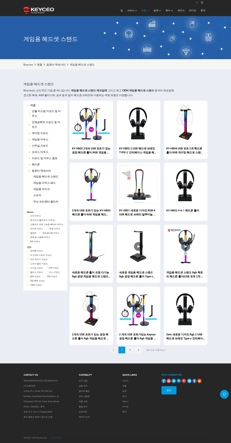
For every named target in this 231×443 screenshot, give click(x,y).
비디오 (125, 407)
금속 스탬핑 (84, 396)
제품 (39, 64)
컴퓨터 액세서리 (56, 64)
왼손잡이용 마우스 (51, 233)
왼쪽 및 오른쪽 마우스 (40, 237)
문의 (124, 412)
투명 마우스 (54, 228)
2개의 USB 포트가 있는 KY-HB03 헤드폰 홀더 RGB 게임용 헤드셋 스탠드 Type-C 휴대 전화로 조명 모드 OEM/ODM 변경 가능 (91, 212)
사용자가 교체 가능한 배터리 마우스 (46, 224)
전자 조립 (83, 381)
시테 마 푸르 (56, 438)
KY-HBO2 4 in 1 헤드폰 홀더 (182, 210)
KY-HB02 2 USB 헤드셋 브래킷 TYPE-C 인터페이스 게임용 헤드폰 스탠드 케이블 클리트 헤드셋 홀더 (138, 150)
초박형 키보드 (36, 251)
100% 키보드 (36, 285)
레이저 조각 (84, 417)
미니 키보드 (54, 272)
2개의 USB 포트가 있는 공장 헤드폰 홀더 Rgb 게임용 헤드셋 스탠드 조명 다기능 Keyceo (90, 336)
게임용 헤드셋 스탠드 (82, 64)
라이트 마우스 (36, 228)
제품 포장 (83, 401)
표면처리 (83, 412)
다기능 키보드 (36, 268)
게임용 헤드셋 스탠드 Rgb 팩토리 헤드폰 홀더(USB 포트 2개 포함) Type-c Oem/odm (185, 274)
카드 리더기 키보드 (39, 259)
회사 (124, 396)
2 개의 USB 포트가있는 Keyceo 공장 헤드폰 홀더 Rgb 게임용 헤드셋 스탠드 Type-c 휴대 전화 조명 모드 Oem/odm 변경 (138, 336)
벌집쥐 (33, 233)
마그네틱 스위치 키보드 (41, 255)
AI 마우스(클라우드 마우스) (42, 220)
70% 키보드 (52, 276)
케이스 (125, 401)
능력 (124, 391)
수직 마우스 (35, 216)
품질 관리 (83, 407)
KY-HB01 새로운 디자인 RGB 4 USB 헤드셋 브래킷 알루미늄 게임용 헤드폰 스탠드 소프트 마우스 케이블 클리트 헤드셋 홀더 (137, 212)
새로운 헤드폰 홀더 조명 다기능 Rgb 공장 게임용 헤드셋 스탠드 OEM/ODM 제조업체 (90, 274)
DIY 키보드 (54, 268)
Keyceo (28, 64)
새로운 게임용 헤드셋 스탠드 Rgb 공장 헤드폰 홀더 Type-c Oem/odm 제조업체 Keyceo (136, 274)
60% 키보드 (35, 276)
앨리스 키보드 (36, 272)
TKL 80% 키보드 (37, 281)
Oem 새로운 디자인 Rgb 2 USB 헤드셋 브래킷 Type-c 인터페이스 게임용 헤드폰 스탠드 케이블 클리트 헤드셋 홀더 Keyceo (184, 336)
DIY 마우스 (35, 241)
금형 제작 (83, 386)
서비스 (125, 381)
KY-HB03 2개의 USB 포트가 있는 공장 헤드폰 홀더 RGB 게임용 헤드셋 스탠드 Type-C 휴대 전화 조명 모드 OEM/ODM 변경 (91, 150)
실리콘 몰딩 (84, 391)
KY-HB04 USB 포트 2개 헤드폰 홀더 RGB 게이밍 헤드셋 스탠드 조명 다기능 (184, 150)
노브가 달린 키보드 (39, 263)
